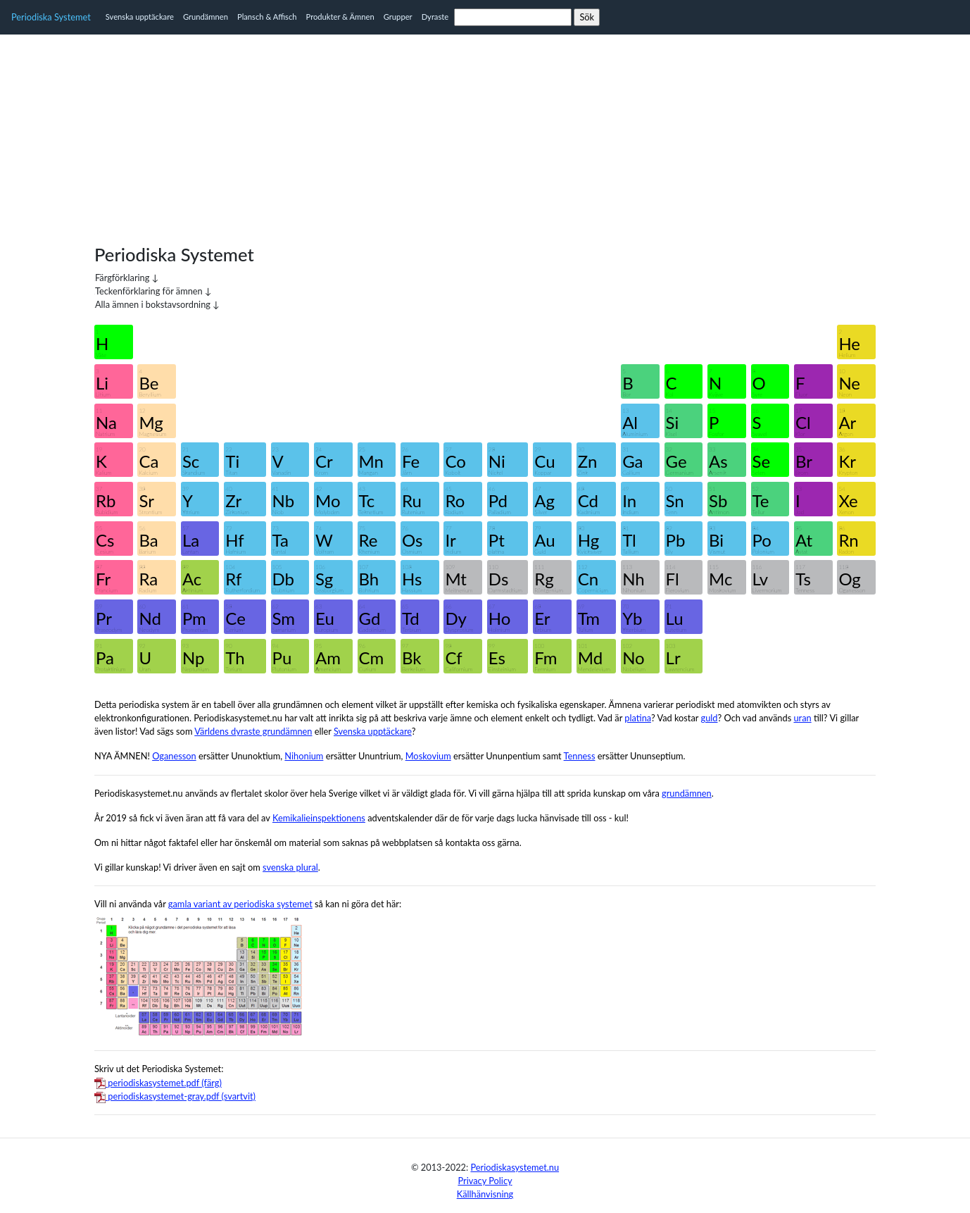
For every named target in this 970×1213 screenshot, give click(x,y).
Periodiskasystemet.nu (514, 1167)
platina (637, 717)
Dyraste (435, 16)
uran (802, 717)
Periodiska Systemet (51, 17)
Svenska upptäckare (140, 16)
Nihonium (303, 755)
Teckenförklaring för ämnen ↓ (153, 291)
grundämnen (687, 793)
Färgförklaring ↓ (126, 277)
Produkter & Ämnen (340, 16)
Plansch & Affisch (267, 16)
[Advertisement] (485, 133)
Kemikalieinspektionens (318, 817)
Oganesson (174, 755)
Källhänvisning (485, 1194)
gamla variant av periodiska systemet (240, 903)
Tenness (580, 755)
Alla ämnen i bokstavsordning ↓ (157, 304)
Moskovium (428, 755)
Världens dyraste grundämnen (253, 731)
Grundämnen (205, 16)
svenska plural (290, 867)
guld (709, 717)
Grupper (398, 16)
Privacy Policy (485, 1180)
